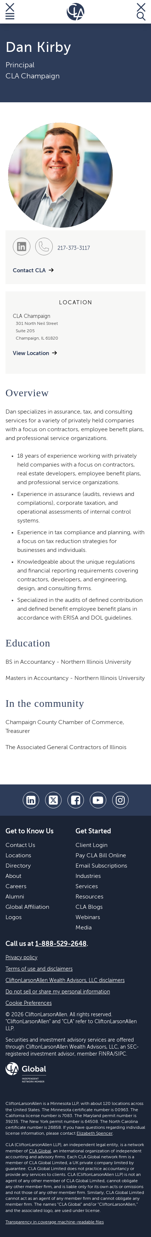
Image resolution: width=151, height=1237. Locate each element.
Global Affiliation (27, 907)
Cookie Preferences (28, 1003)
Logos (13, 918)
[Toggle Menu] (9, 12)
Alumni (14, 897)
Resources (89, 897)
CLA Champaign (32, 76)
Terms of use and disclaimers (39, 969)
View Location (31, 353)
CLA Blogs (89, 907)
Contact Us (20, 845)
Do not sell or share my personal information (57, 992)
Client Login (91, 845)
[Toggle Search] (141, 12)
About (13, 876)
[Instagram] (120, 800)
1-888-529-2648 (60, 944)
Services (87, 887)
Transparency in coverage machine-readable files (54, 1222)
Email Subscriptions (101, 866)
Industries (88, 876)
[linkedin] (31, 800)
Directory (18, 866)
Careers (15, 887)
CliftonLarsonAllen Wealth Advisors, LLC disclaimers (65, 980)
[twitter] (53, 800)
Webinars (88, 918)
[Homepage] (75, 12)
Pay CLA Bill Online (101, 856)
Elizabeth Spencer (95, 1133)
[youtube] (98, 800)
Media (84, 928)
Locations (18, 856)
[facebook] (75, 800)
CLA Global (40, 1151)
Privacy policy (21, 957)
